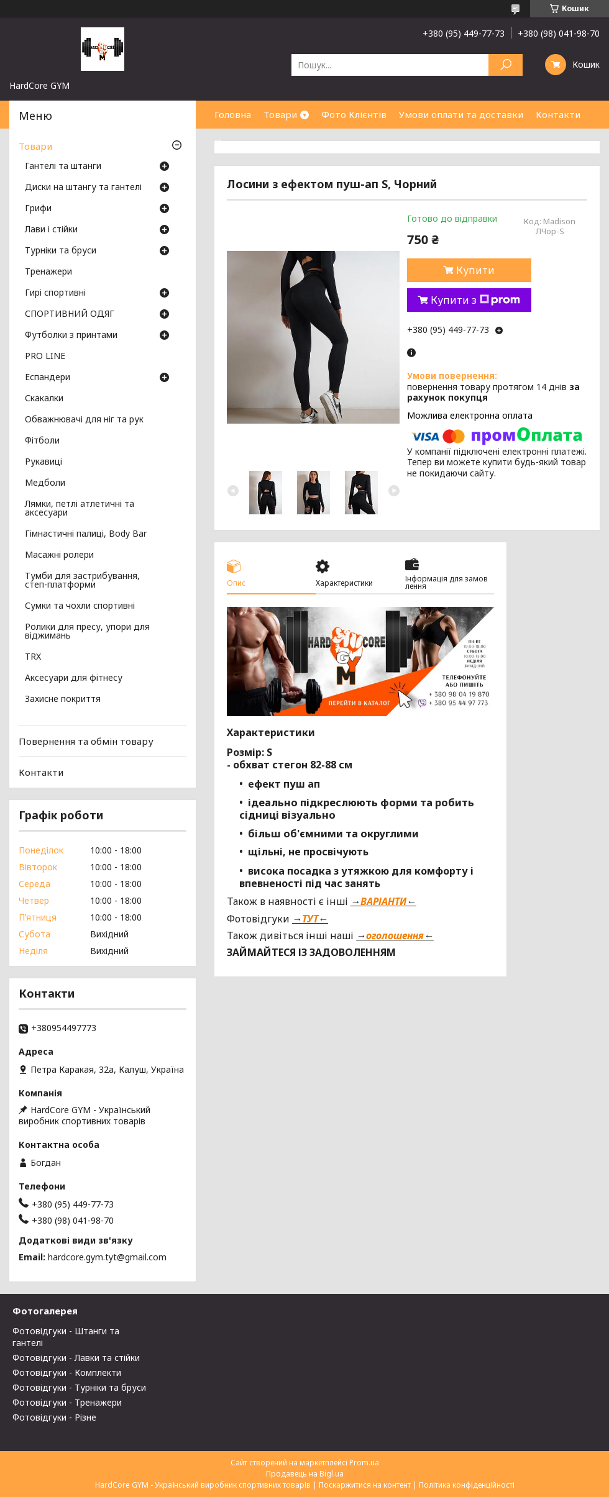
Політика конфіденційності (467, 1485)
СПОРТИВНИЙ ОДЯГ (69, 314)
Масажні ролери (59, 555)
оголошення (395, 935)
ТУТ (310, 919)
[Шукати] (505, 65)
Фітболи (42, 441)
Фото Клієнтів (354, 114)
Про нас (233, 142)
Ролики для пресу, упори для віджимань (87, 631)
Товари (280, 114)
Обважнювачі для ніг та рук (84, 420)
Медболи (45, 483)
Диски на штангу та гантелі (83, 188)
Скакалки (44, 399)
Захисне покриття (63, 699)
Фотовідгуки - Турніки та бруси (79, 1387)
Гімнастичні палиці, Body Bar (86, 534)
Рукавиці (43, 462)
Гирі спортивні (55, 293)
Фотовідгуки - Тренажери (67, 1402)
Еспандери (47, 378)
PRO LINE (45, 357)
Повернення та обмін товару (86, 741)
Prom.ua (364, 1462)
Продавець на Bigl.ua (305, 1473)
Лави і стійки (51, 230)
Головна (232, 114)
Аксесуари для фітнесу (73, 678)
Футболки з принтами (71, 335)
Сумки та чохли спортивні (80, 606)
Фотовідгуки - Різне (54, 1417)
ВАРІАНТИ (383, 901)
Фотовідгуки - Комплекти (66, 1372)
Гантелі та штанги (63, 166)
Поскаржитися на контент (365, 1485)
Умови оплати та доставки (461, 114)
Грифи (38, 209)
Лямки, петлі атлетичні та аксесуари (79, 508)
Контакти (558, 114)
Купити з (475, 300)
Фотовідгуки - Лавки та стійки (76, 1357)
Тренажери (48, 272)
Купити (475, 270)
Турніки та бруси (60, 251)
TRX (33, 657)
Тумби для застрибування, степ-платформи (82, 580)
